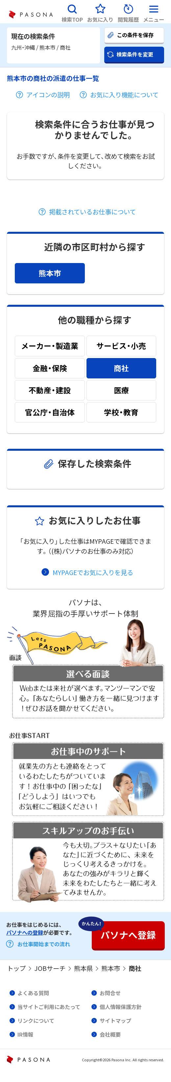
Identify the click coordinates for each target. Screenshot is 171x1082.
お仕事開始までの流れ (43, 944)
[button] (72, 11)
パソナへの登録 (24, 932)
